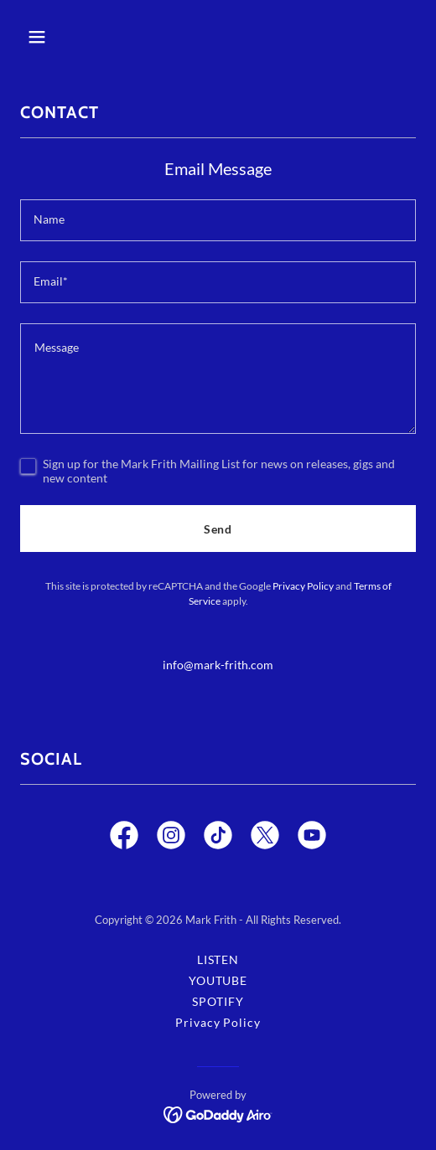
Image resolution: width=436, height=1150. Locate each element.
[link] (124, 838)
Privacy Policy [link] (303, 586)
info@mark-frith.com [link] (218, 665)
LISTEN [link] (218, 959)
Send (218, 529)
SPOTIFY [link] (217, 1001)
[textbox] (218, 220)
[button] (65, 37)
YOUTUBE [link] (218, 980)
